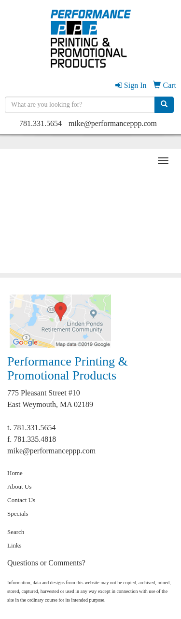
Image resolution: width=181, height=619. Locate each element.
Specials (17, 513)
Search (15, 531)
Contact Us (21, 500)
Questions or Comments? (46, 563)
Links (14, 545)
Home (15, 473)
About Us (19, 486)
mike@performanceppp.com (113, 123)
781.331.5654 (40, 123)
